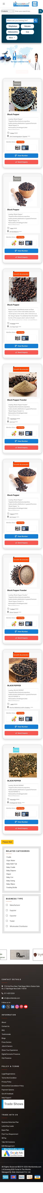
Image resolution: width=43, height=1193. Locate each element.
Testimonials (6, 1034)
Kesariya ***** (14, 799)
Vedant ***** (14, 609)
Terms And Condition (9, 1078)
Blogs (4, 1038)
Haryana (27, 26)
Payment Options (8, 1090)
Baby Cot (9, 877)
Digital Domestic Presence (11, 1054)
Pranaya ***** (14, 324)
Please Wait (7, 842)
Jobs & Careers (7, 1046)
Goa (27, 32)
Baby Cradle (10, 867)
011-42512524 (9, 993)
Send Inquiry (21, 162)
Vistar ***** (14, 133)
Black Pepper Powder (17, 400)
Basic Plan (5, 1130)
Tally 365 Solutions (8, 1142)
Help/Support (6, 1098)
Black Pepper (13, 114)
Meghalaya (13, 26)
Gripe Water (10, 861)
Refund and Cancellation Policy (13, 1086)
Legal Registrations (8, 1074)
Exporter (13, 916)
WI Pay (4, 1138)
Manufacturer (15, 905)
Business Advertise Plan (10, 1122)
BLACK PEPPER (14, 686)
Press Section (6, 1042)
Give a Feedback (7, 1094)
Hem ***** (13, 228)
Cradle (8, 857)
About (4, 1022)
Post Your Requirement (10, 1134)
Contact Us (5, 1026)
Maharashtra (13, 32)
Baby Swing (10, 881)
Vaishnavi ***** (15, 419)
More (11, 38)
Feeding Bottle (11, 887)
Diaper (8, 874)
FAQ (3, 1030)
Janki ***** (13, 704)
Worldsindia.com (34, 1167)
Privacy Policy (6, 1082)
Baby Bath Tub (11, 864)
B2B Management (8, 1146)
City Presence (6, 1058)
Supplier (13, 910)
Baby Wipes (10, 884)
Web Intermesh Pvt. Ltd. (21, 1172)
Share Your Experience (10, 1050)
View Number (21, 156)
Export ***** (14, 514)
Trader (12, 921)
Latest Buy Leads (8, 1126)
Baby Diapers (11, 871)
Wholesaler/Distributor (19, 926)
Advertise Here (22, 71)
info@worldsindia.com (12, 998)
